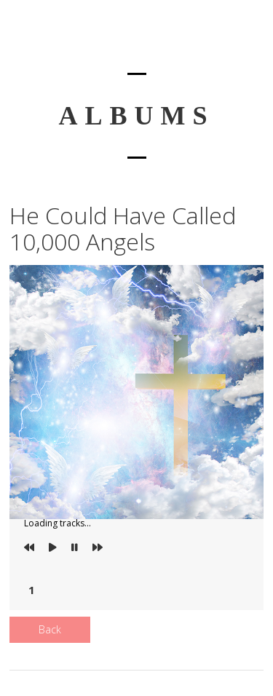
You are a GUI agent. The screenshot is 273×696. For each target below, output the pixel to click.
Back (50, 629)
